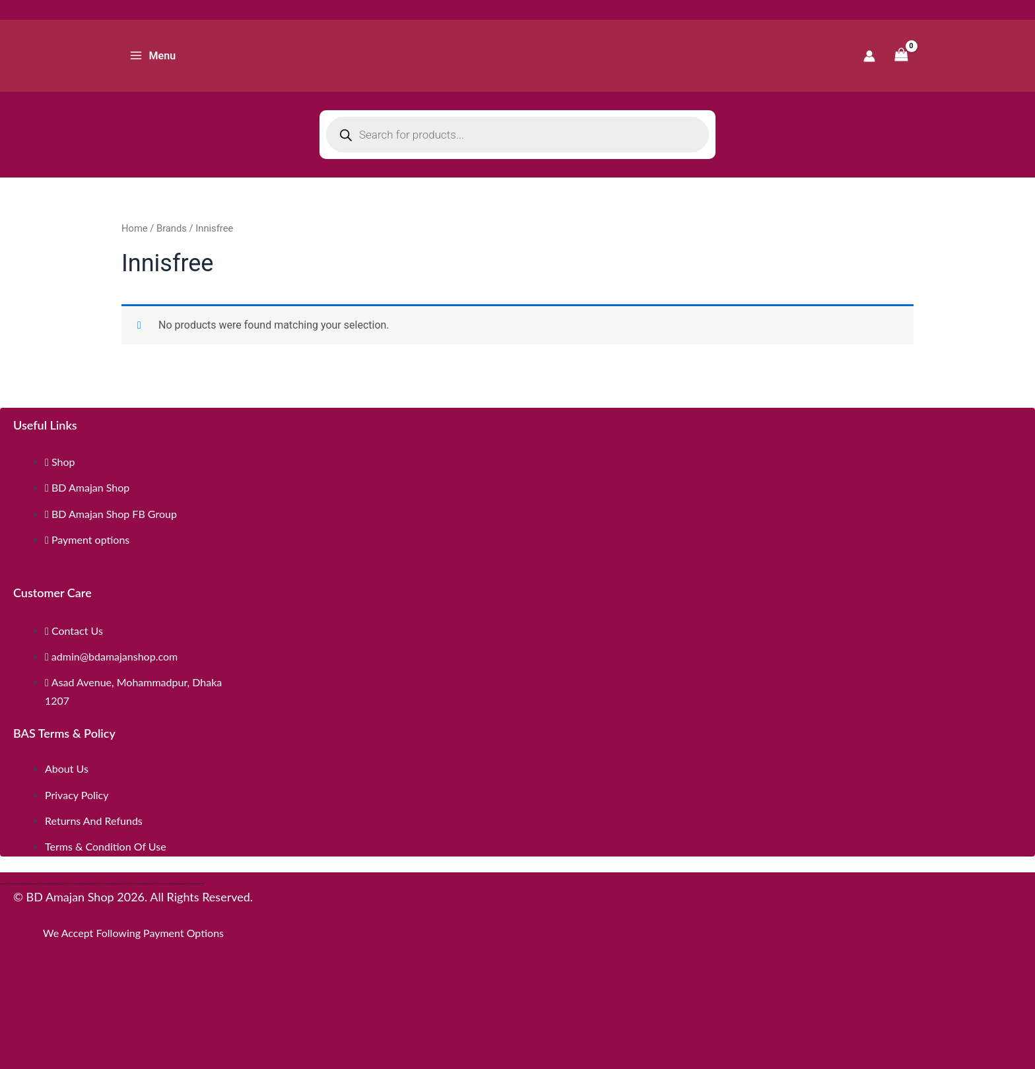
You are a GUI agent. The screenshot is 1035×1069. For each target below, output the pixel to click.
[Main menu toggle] (152, 55)
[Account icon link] (869, 56)
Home (134, 228)
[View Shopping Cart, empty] (901, 56)
